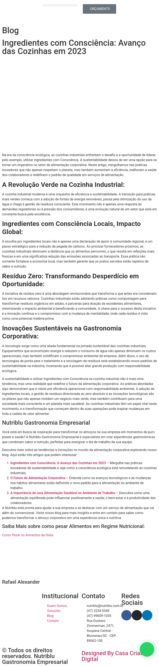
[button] (60, 5)
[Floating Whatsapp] (147, 649)
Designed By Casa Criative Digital (115, 656)
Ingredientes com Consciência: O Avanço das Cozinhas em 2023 (58, 463)
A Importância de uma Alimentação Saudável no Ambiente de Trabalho (62, 493)
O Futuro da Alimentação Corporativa (37, 478)
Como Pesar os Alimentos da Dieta (27, 535)
